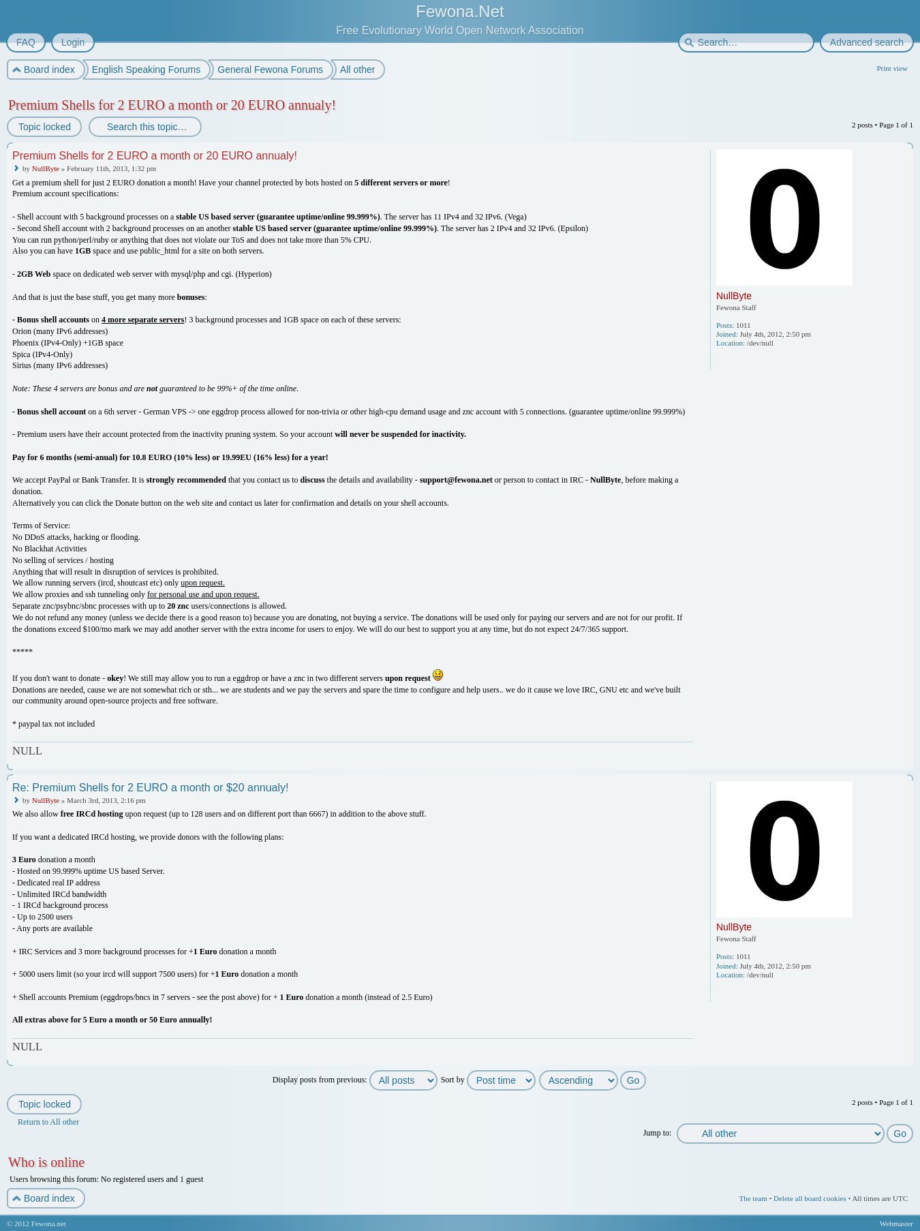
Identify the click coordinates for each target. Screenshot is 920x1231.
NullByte (45, 168)
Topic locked (44, 127)
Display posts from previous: (355, 1079)
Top (904, 761)
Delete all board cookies (809, 1198)
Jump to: (657, 1133)
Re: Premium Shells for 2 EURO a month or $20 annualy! (150, 787)
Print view (892, 68)
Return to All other (48, 1122)
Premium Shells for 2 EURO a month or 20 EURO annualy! (172, 104)
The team (753, 1198)
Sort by (488, 1079)
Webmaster (896, 1223)
